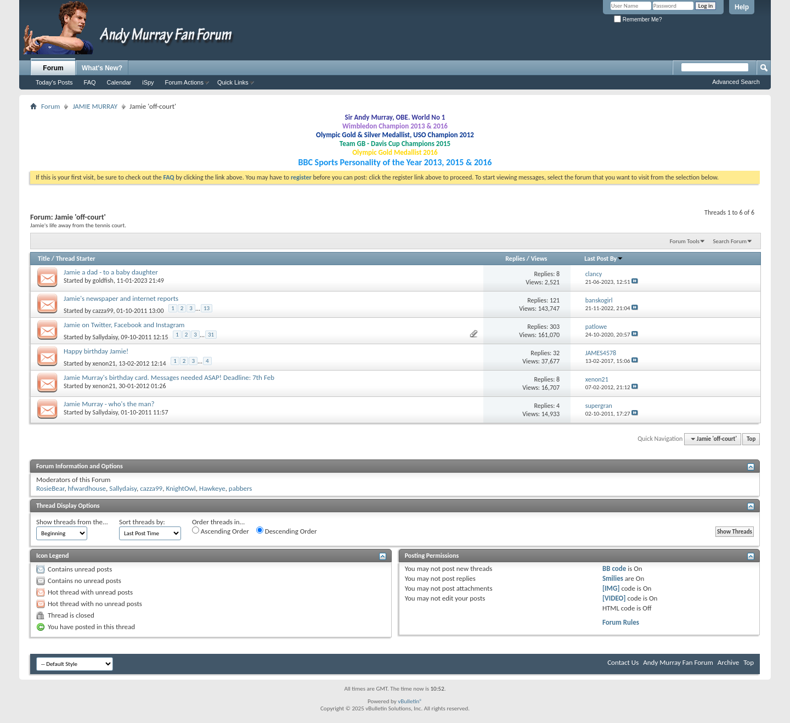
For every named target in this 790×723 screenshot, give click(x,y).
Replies (515, 258)
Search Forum (730, 241)
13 (207, 308)
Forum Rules (620, 622)
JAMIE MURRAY (94, 106)
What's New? (102, 68)
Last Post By (603, 258)
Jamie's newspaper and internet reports (121, 298)
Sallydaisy (105, 337)
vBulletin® (410, 701)
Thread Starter (75, 258)
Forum (53, 68)
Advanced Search (736, 82)
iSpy (148, 82)
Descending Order (286, 530)
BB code (614, 568)
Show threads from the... (72, 522)
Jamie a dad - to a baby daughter (111, 272)
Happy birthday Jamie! (96, 351)
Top (751, 438)
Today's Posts (54, 82)
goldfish (103, 280)
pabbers (240, 488)
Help (742, 7)
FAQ (90, 82)
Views (539, 258)
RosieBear (50, 488)
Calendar (119, 82)
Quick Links (233, 82)
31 (211, 334)
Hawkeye (212, 488)
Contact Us (623, 662)
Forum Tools (684, 241)
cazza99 (103, 311)
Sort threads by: (142, 522)
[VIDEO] (614, 598)
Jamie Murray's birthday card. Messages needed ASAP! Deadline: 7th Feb (169, 377)
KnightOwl (180, 488)
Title (44, 258)
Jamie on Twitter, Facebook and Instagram (124, 325)
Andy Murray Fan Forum (678, 662)
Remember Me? (638, 19)
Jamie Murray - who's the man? (109, 404)
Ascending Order (220, 530)
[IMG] (611, 588)
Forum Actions (184, 82)
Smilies (612, 578)
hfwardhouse (87, 488)
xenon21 (104, 363)
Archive (728, 662)
